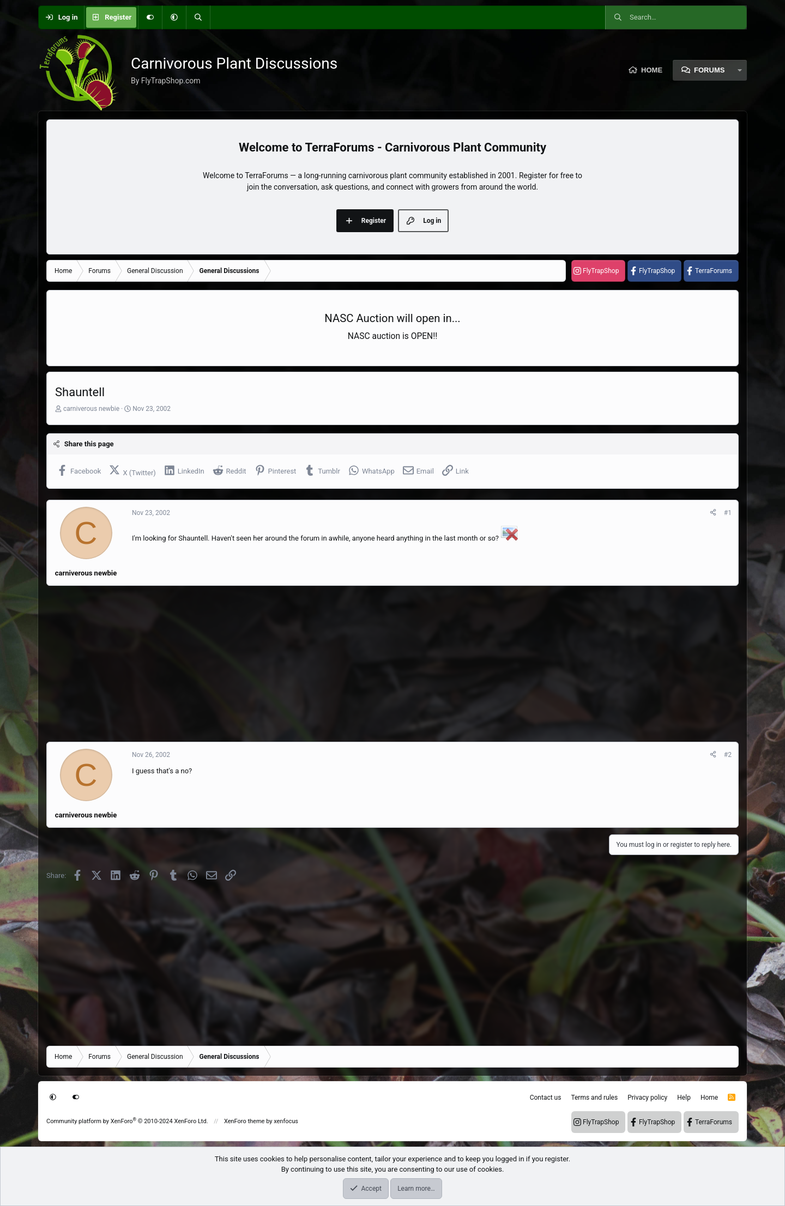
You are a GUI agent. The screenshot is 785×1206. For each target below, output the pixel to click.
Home (651, 70)
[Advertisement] (373, 663)
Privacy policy (647, 1097)
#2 (728, 755)
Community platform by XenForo (127, 1121)
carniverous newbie (91, 409)
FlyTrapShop (601, 271)
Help (684, 1097)
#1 (728, 513)
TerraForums (713, 271)
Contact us (545, 1097)
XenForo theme (244, 1121)
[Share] (713, 512)
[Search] (198, 17)
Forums (709, 70)
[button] (174, 17)
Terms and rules (594, 1097)
